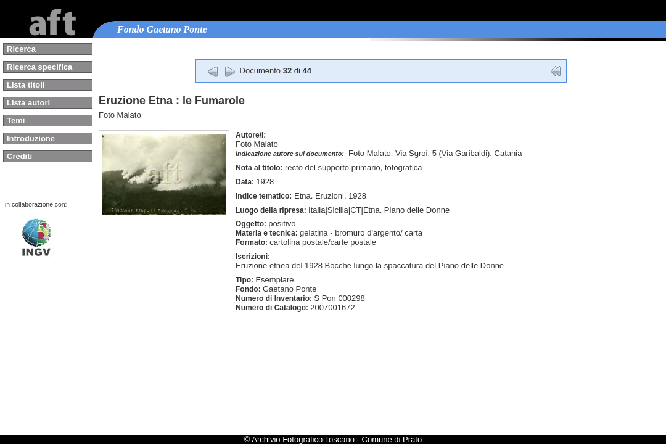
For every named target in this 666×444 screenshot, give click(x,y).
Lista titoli (25, 84)
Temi (16, 120)
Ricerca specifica (39, 67)
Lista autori (28, 102)
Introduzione (31, 138)
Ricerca (21, 49)
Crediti (19, 156)
